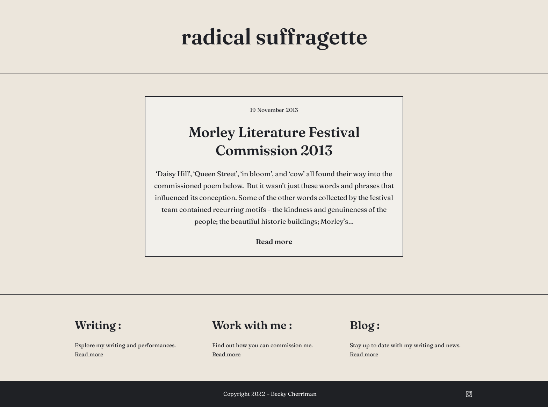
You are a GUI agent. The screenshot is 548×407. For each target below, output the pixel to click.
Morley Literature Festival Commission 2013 (274, 141)
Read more (89, 354)
